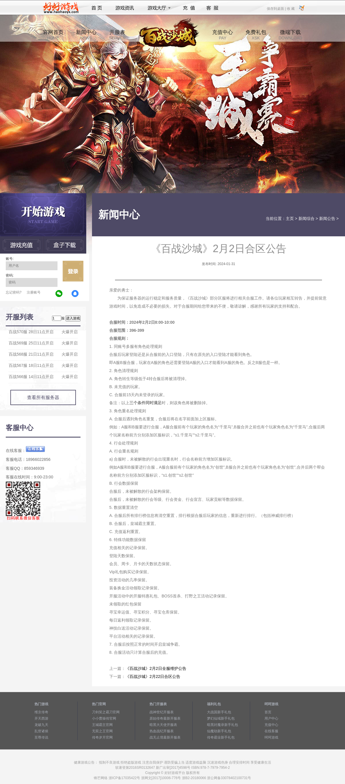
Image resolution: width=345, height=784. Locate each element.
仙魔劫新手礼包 (219, 731)
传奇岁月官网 (102, 737)
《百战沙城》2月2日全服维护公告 (155, 668)
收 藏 (290, 8)
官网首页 (53, 34)
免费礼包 (256, 34)
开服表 (117, 34)
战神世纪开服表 (162, 712)
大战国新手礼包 (219, 712)
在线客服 (271, 731)
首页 (96, 8)
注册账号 (34, 292)
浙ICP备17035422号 (124, 778)
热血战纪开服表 (162, 731)
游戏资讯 (124, 8)
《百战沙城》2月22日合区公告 (152, 676)
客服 (212, 8)
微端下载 (290, 34)
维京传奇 (41, 712)
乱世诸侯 (41, 731)
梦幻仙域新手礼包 (221, 718)
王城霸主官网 (102, 725)
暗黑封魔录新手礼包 (222, 725)
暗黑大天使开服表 (163, 725)
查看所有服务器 (43, 397)
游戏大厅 (157, 8)
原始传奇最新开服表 (165, 718)
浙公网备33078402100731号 (229, 778)
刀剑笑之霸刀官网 (106, 712)
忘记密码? (14, 292)
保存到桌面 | (276, 8)
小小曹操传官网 (104, 718)
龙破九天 (41, 725)
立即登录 (73, 271)
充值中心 (222, 34)
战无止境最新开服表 (165, 737)
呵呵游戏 (271, 737)
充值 (188, 8)
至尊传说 (41, 737)
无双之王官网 (102, 731)
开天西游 (41, 718)
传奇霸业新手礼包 (221, 737)
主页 (290, 218)
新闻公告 (327, 218)
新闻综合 (306, 218)
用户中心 (271, 718)
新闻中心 (86, 34)
